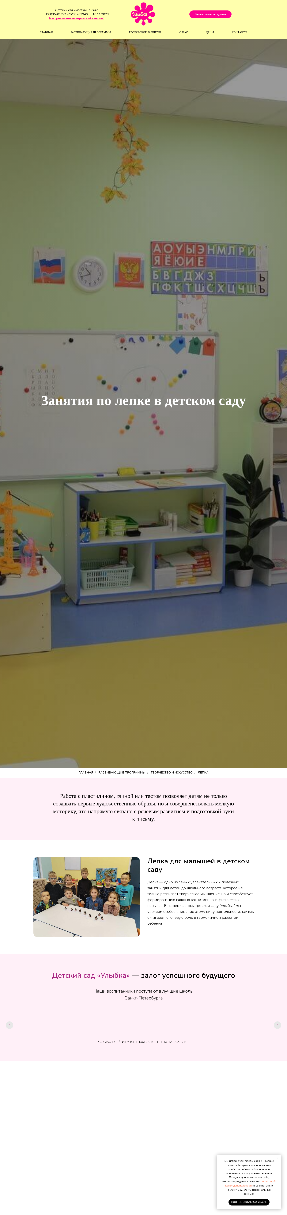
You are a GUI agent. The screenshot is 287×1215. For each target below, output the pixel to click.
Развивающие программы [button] (91, 32)
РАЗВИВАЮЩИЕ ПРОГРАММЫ (121, 772)
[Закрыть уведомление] (278, 1158)
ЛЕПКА (203, 772)
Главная (46, 32)
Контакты (239, 32)
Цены (210, 32)
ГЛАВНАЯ (85, 772)
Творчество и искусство (172, 772)
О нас (183, 32)
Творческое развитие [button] (145, 32)
